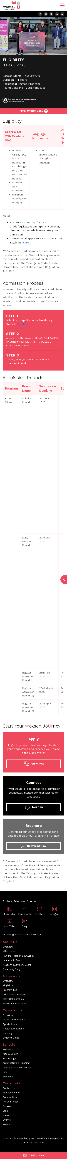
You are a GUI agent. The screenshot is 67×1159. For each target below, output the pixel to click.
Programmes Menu (33, 110)
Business (8, 1049)
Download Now (33, 846)
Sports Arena (10, 1024)
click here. (23, 324)
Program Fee (10, 990)
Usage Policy (57, 1138)
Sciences (8, 1076)
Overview (8, 946)
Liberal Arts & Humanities (17, 1067)
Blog (5, 1110)
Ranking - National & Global (18, 955)
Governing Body (12, 969)
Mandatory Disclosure (31, 1138)
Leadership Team (12, 960)
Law (5, 1072)
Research (8, 1124)
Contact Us (9, 1088)
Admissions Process (14, 994)
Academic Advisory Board (17, 965)
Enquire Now (10, 1097)
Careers (7, 1106)
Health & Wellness (13, 1028)
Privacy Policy (10, 1138)
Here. (26, 242)
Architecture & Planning (16, 1063)
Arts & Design (10, 1054)
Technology (9, 1058)
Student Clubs (11, 1037)
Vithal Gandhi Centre (14, 1019)
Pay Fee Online (11, 1092)
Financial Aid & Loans (14, 1003)
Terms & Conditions (33, 1142)
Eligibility (8, 985)
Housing (7, 1033)
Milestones (9, 951)
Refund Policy (10, 1101)
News (6, 1115)
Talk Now (33, 807)
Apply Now (33, 1155)
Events (7, 1119)
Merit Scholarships (13, 999)
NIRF (46, 1138)
